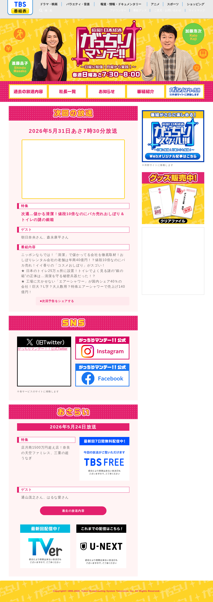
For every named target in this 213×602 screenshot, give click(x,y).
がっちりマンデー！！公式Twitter (42, 348)
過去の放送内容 (27, 91)
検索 (49, 10)
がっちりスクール (185, 91)
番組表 (20, 11)
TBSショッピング (173, 198)
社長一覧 (67, 91)
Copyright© (60, 591)
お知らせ (106, 91)
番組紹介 (146, 91)
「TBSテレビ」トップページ (20, 4)
